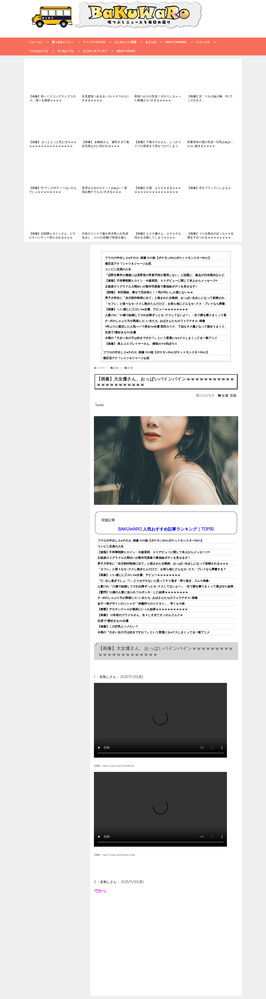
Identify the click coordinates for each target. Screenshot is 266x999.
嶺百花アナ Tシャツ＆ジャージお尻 (128, 263)
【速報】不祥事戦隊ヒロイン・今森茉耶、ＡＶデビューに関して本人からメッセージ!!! (161, 280)
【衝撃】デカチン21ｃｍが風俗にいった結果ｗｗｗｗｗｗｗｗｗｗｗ (142, 609)
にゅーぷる (203, 42)
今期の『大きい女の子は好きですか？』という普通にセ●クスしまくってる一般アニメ (161, 338)
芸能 (233, 395)
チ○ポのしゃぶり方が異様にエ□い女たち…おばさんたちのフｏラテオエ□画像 (155, 321)
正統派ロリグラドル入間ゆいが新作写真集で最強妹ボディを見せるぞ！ (151, 286)
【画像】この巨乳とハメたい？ (117, 626)
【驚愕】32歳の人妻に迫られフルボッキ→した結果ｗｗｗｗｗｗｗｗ (142, 592)
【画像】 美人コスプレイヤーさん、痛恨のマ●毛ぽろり (141, 344)
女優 (225, 395)
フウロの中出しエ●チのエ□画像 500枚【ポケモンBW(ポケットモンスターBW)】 (158, 258)
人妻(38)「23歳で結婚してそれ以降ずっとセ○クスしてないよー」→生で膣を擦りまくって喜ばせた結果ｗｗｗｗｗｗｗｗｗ (178, 586)
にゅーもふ (36, 42)
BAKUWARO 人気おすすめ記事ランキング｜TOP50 (166, 529)
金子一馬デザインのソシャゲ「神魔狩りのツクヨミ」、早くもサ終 (141, 603)
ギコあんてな (65, 51)
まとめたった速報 (125, 42)
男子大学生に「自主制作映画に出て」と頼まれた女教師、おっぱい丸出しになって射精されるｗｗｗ (170, 298)
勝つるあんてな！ (63, 42)
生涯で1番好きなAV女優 (120, 332)
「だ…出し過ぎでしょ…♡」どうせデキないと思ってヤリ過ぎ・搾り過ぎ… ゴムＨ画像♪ (153, 581)
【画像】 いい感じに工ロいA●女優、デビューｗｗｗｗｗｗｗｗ (146, 309)
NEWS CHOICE (126, 51)
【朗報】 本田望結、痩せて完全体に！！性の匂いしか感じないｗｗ (149, 292)
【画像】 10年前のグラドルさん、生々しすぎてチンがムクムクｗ (140, 615)
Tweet (99, 405)
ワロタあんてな (38, 51)
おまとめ (150, 42)
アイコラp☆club (94, 42)
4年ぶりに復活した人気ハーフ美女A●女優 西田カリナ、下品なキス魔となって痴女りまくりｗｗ (167, 326)
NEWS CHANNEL (176, 42)
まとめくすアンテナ (95, 51)
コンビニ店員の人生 (118, 269)
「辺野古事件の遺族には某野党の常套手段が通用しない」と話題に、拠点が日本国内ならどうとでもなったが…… (178, 275)
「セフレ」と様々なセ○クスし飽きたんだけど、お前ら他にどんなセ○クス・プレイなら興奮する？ (169, 304)
